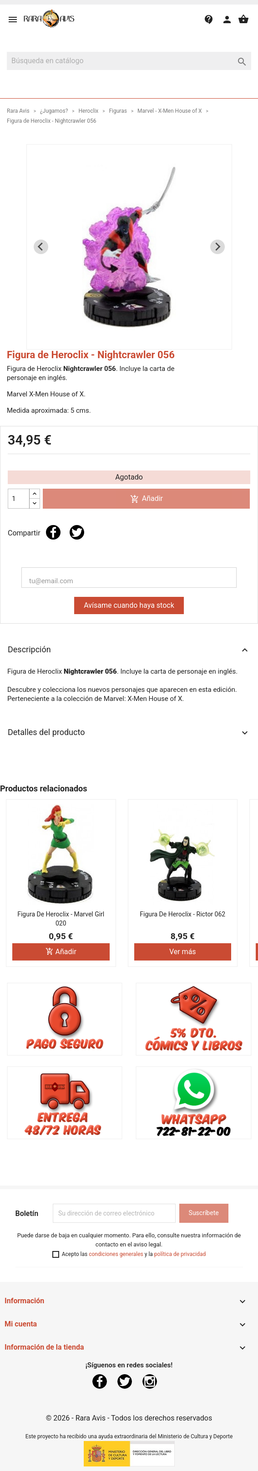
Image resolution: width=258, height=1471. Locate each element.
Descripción (129, 650)
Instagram (149, 1381)
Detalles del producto (129, 732)
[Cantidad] (19, 499)
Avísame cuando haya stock (129, 605)
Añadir (146, 499)
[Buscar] (129, 61)
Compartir (53, 532)
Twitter (124, 1381)
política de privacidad (180, 1254)
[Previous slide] (41, 247)
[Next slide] (217, 247)
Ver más (182, 951)
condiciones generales (116, 1254)
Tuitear (77, 532)
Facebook (99, 1381)
